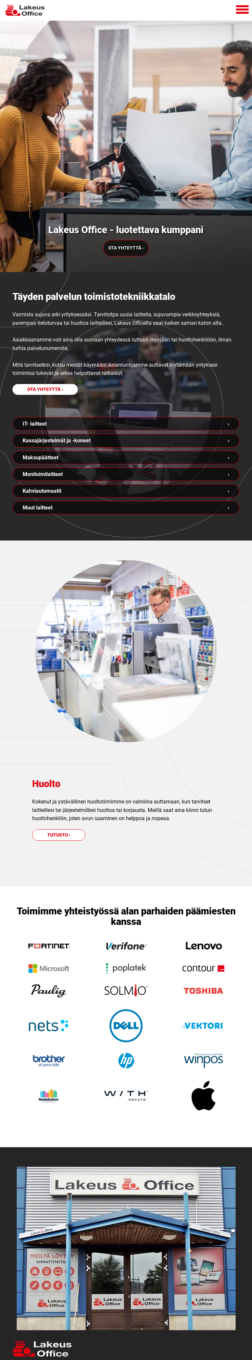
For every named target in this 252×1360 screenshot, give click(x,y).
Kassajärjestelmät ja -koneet (57, 307)
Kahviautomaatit (42, 358)
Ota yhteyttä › (125, 121)
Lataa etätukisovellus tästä (64, 1319)
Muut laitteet (37, 375)
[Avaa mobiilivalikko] (242, 10)
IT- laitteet (35, 291)
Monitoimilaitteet (43, 341)
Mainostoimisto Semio (126, 1352)
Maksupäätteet (40, 324)
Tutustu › (58, 702)
